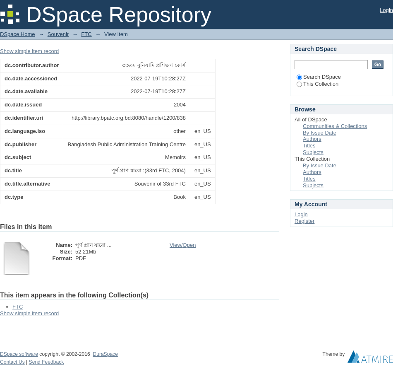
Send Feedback (46, 362)
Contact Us (12, 362)
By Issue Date (319, 133)
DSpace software (19, 354)
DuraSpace (105, 354)
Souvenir (58, 34)
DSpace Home (17, 34)
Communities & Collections (335, 126)
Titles (309, 145)
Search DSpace (319, 77)
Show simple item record (29, 51)
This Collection (317, 84)
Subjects (313, 152)
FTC (86, 34)
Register (304, 221)
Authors (312, 139)
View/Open (183, 245)
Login (386, 10)
